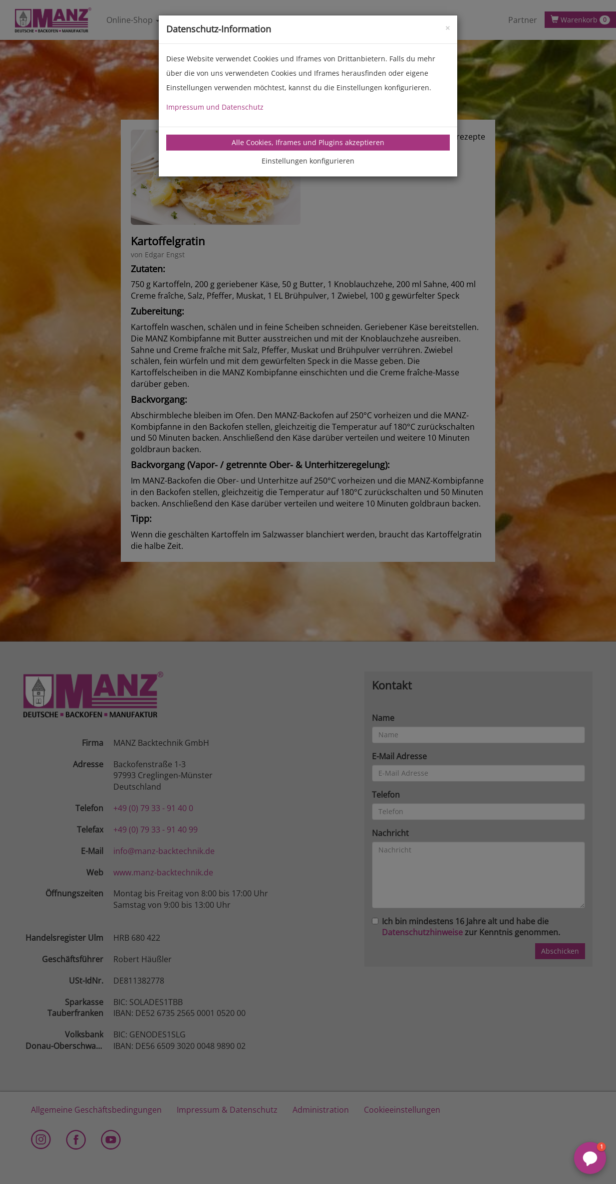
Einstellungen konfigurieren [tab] (308, 161)
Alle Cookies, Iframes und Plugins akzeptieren (308, 142)
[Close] (447, 27)
